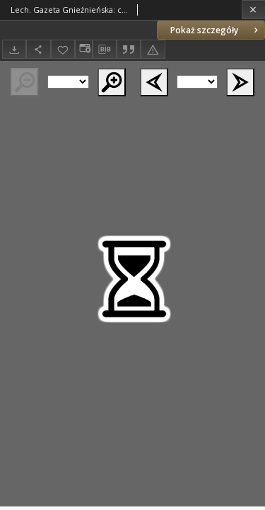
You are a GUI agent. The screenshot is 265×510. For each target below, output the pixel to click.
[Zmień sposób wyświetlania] (83, 49)
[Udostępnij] (38, 49)
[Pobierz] (14, 49)
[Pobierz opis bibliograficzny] (105, 50)
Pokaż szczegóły (215, 30)
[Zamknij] (253, 9)
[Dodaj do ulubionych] (63, 49)
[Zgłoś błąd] (153, 49)
